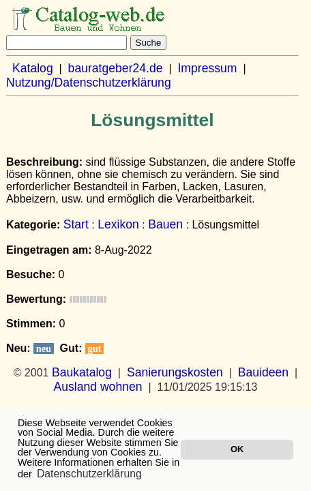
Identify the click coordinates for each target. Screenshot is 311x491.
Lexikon (118, 224)
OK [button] (237, 449)
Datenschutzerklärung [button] (89, 473)
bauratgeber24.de (115, 68)
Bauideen (263, 372)
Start (76, 224)
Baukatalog (82, 372)
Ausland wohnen (97, 386)
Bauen (165, 224)
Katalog (32, 68)
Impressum (207, 68)
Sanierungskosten (175, 372)
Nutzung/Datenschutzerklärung (88, 82)
